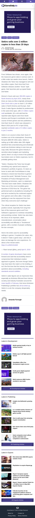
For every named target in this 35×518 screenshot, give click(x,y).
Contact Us (21, 513)
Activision (4, 308)
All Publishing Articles (17, 444)
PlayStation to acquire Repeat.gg (22, 465)
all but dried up (24, 286)
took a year (9, 103)
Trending (16, 308)
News (9, 37)
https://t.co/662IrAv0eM (9, 245)
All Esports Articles (17, 500)
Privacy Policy (12, 515)
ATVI (10, 308)
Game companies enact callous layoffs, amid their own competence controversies (22, 436)
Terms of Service (22, 515)
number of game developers (13, 254)
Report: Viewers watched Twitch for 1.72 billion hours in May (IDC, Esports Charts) (23, 484)
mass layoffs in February (10, 283)
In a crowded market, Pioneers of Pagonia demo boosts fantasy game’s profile (22, 411)
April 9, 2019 (25, 250)
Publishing (16, 37)
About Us (10, 513)
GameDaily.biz (10, 510)
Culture (4, 37)
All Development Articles (17, 388)
